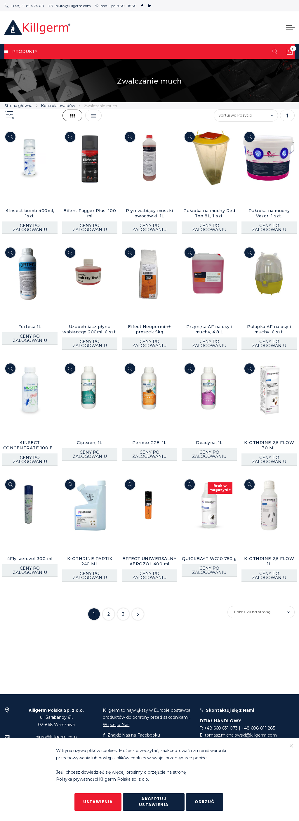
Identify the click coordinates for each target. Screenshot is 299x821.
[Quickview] (10, 137)
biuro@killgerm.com (69, 6)
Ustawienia (98, 802)
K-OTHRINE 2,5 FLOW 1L (269, 561)
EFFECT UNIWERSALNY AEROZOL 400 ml (149, 561)
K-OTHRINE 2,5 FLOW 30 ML (269, 445)
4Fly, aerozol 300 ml (30, 558)
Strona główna (18, 105)
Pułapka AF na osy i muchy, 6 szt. (269, 329)
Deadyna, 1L (209, 442)
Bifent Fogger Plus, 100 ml (89, 213)
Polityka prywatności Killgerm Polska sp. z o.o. (102, 779)
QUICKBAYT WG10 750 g (209, 558)
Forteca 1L (29, 326)
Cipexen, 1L (89, 442)
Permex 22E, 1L (149, 442)
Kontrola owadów (58, 105)
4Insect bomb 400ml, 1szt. (30, 213)
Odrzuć (204, 802)
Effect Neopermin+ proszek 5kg (149, 329)
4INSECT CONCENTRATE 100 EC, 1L (30, 445)
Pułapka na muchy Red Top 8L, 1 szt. (209, 213)
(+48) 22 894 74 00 (24, 6)
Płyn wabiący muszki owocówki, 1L (149, 213)
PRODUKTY (20, 51)
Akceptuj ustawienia (154, 802)
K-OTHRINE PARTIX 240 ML (89, 561)
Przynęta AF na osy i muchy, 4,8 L (209, 329)
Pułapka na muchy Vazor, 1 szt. (269, 213)
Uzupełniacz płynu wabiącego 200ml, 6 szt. (89, 329)
